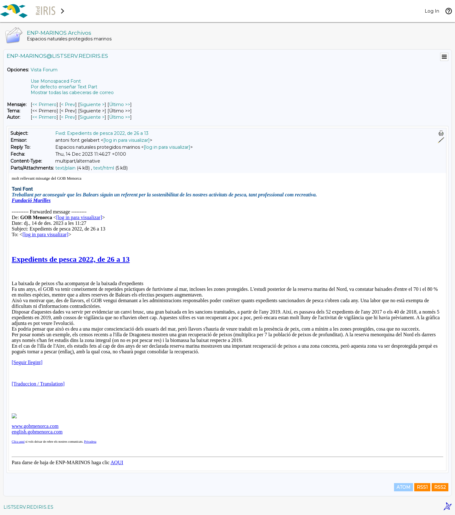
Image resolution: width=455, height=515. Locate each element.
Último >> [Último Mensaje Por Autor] (119, 117)
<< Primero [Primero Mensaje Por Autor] (44, 117)
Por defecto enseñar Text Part (64, 87)
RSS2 (440, 487)
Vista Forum (44, 70)
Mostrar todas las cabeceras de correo (72, 92)
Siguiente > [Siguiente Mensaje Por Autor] (92, 117)
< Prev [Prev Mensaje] (68, 104)
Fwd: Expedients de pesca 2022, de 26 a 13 (102, 133)
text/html (103, 168)
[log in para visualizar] (126, 140)
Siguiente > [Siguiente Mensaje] (92, 104)
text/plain (65, 168)
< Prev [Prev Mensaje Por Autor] (68, 117)
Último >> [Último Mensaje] (119, 104)
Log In (432, 11)
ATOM (403, 487)
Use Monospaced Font (56, 81)
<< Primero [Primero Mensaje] (44, 104)
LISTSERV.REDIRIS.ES (28, 507)
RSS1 (422, 487)
